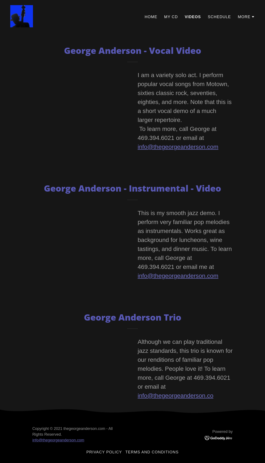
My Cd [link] (171, 17)
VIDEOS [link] (193, 17)
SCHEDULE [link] (219, 17)
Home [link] (151, 17)
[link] (21, 15)
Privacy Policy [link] (104, 452)
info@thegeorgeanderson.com (178, 147)
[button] (246, 16)
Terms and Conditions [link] (152, 452)
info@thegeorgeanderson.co (175, 395)
